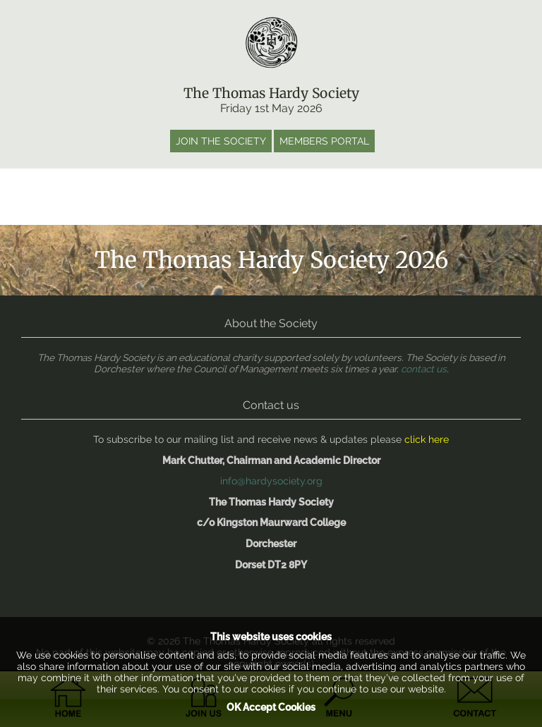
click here (426, 439)
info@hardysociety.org (271, 481)
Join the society (221, 141)
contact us (424, 368)
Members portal (324, 141)
